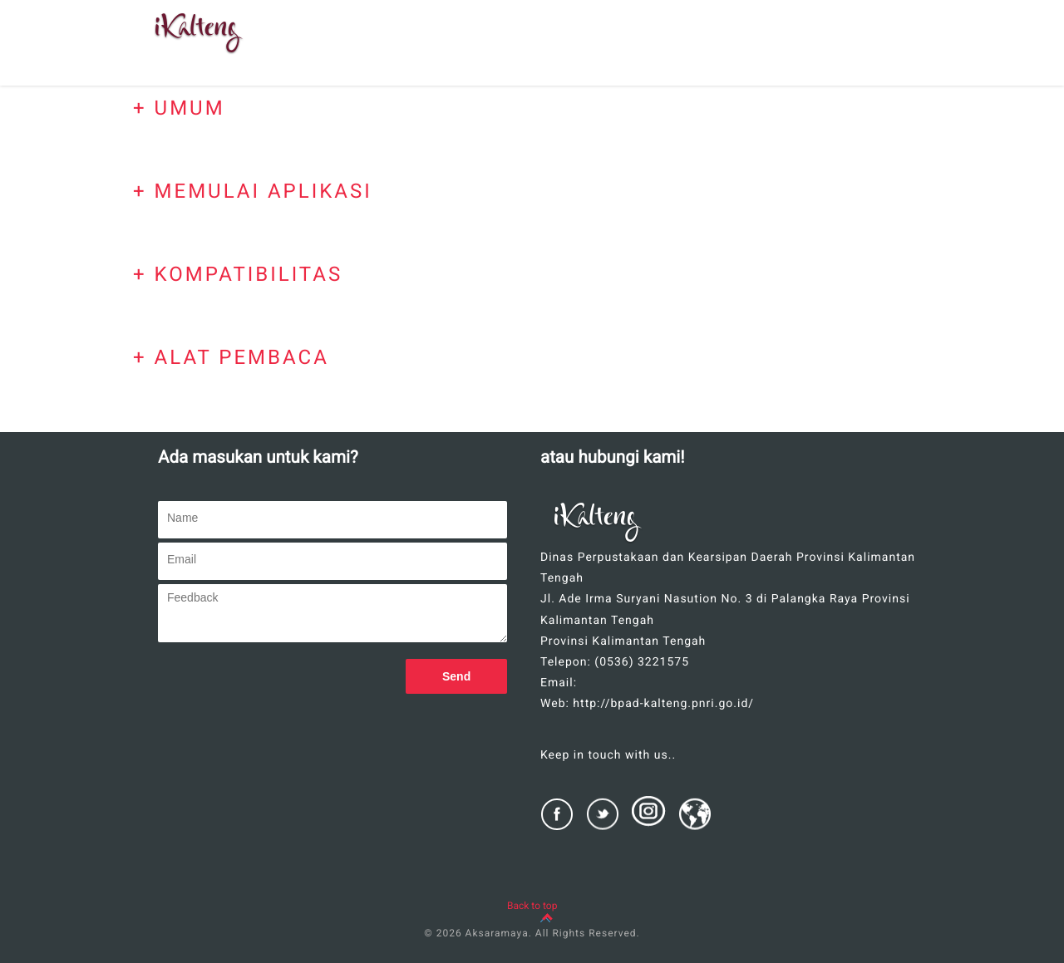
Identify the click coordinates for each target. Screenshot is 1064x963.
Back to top (532, 905)
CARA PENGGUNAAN (773, 48)
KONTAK (888, 18)
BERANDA (411, 48)
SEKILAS (496, 48)
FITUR (574, 18)
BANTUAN (654, 48)
